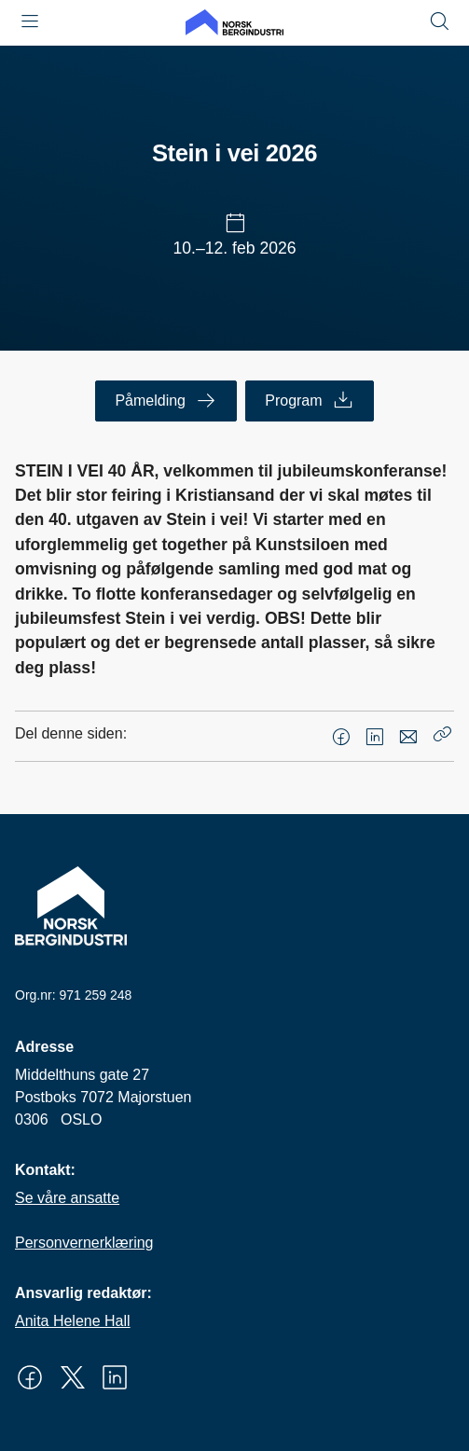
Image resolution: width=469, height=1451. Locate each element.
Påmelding (166, 401)
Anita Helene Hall (73, 1321)
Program (309, 401)
